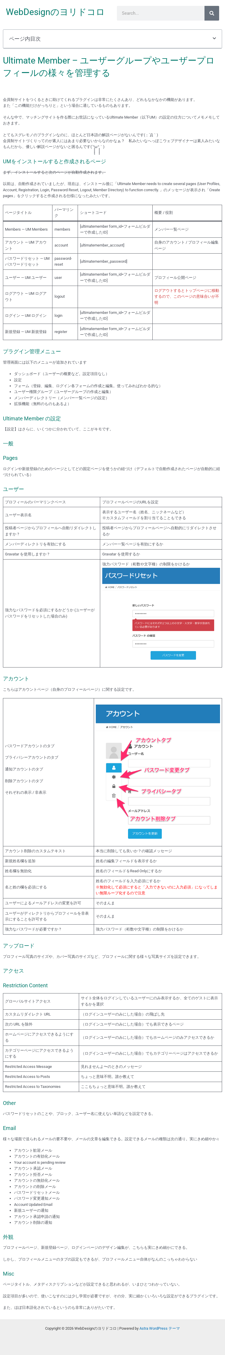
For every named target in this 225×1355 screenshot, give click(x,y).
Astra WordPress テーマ (159, 1328)
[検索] (211, 13)
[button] (214, 39)
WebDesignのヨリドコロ (55, 12)
